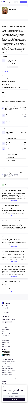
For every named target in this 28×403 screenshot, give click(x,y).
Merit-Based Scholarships (7, 366)
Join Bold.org (23, 1)
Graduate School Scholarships (8, 361)
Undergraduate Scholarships (8, 374)
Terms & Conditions (6, 333)
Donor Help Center (6, 335)
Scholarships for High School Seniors (10, 376)
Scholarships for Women (7, 372)
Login (16, 1)
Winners (3, 344)
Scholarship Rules (5, 340)
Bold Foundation (5, 329)
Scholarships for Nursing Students (9, 364)
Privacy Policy (15, 393)
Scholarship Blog (5, 342)
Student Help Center (6, 346)
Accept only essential (14, 396)
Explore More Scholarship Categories (10, 378)
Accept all (14, 399)
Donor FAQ (4, 331)
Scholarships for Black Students (8, 370)
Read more (14, 200)
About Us (4, 383)
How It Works (4, 327)
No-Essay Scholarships (7, 363)
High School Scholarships (7, 368)
